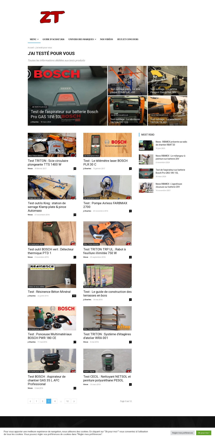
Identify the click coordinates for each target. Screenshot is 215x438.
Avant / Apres (89, 371)
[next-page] (74, 401)
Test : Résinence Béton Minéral (49, 292)
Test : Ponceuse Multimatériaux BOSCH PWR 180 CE (50, 336)
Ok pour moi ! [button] (203, 433)
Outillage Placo (118, 85)
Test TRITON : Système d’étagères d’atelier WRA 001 (107, 336)
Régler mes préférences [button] (182, 433)
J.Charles (87, 168)
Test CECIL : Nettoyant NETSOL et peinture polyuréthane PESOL (107, 378)
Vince (30, 168)
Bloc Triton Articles (119, 115)
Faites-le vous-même (36, 287)
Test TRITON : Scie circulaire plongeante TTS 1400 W (48, 162)
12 (67, 401)
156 (74, 296)
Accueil (31, 47)
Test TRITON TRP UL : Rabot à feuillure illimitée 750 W (104, 251)
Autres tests (89, 287)
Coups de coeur (35, 198)
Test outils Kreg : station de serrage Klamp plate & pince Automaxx (47, 206)
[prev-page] (30, 401)
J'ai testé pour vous (39, 107)
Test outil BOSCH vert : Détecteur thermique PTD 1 (51, 251)
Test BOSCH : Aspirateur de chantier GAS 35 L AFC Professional (47, 380)
